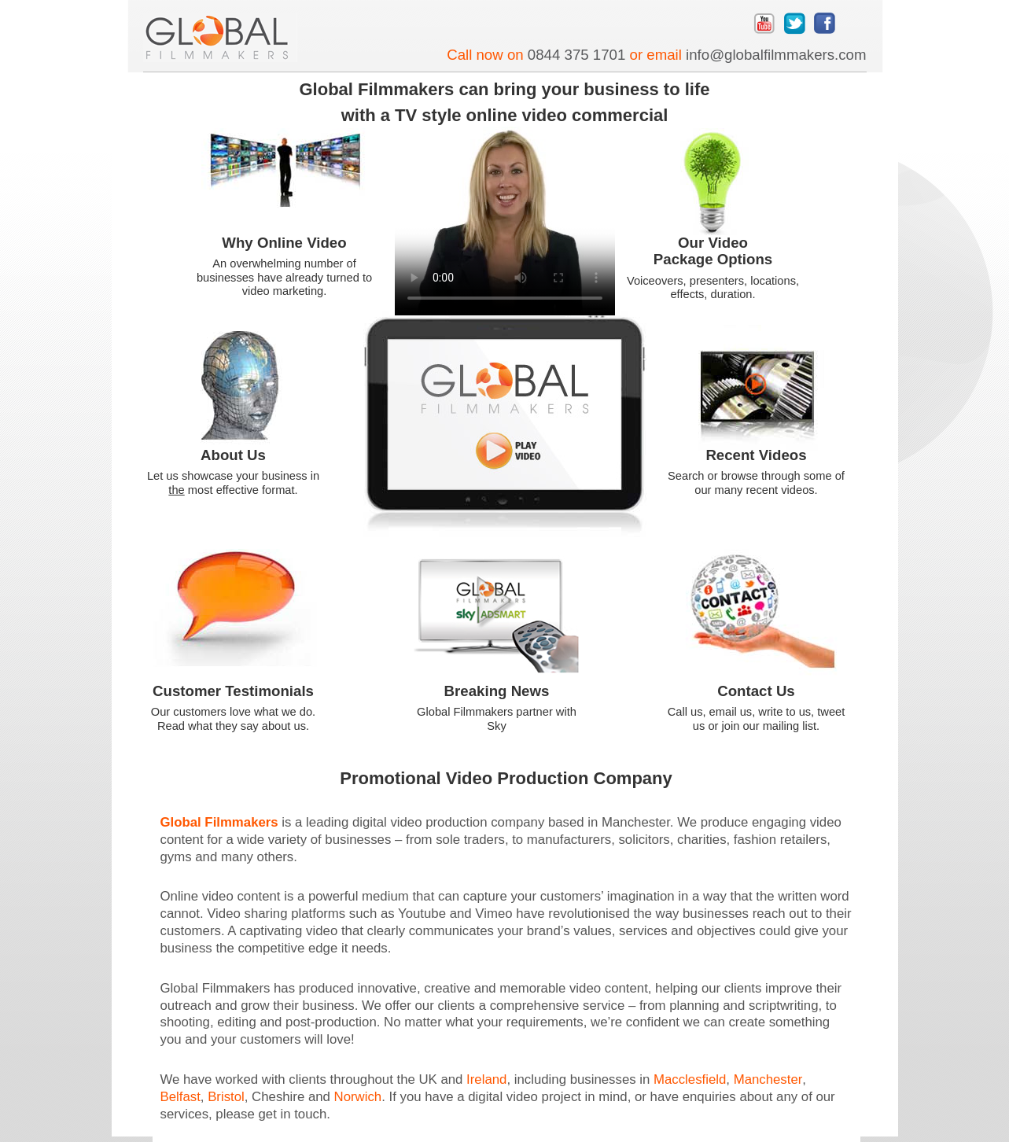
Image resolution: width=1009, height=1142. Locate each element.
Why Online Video (284, 242)
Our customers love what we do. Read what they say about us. (233, 718)
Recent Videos (755, 455)
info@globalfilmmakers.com (776, 54)
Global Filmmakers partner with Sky (496, 718)
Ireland (486, 1079)
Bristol (226, 1096)
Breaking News (497, 691)
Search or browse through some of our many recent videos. (756, 482)
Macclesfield (690, 1079)
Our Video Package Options (713, 250)
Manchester (768, 1079)
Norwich (358, 1096)
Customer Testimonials (233, 691)
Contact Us (755, 691)
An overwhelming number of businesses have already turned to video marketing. (284, 277)
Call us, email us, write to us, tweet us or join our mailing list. (756, 718)
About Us (233, 455)
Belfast (180, 1096)
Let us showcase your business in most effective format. (233, 482)
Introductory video (504, 415)
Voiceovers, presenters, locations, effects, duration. (713, 287)
